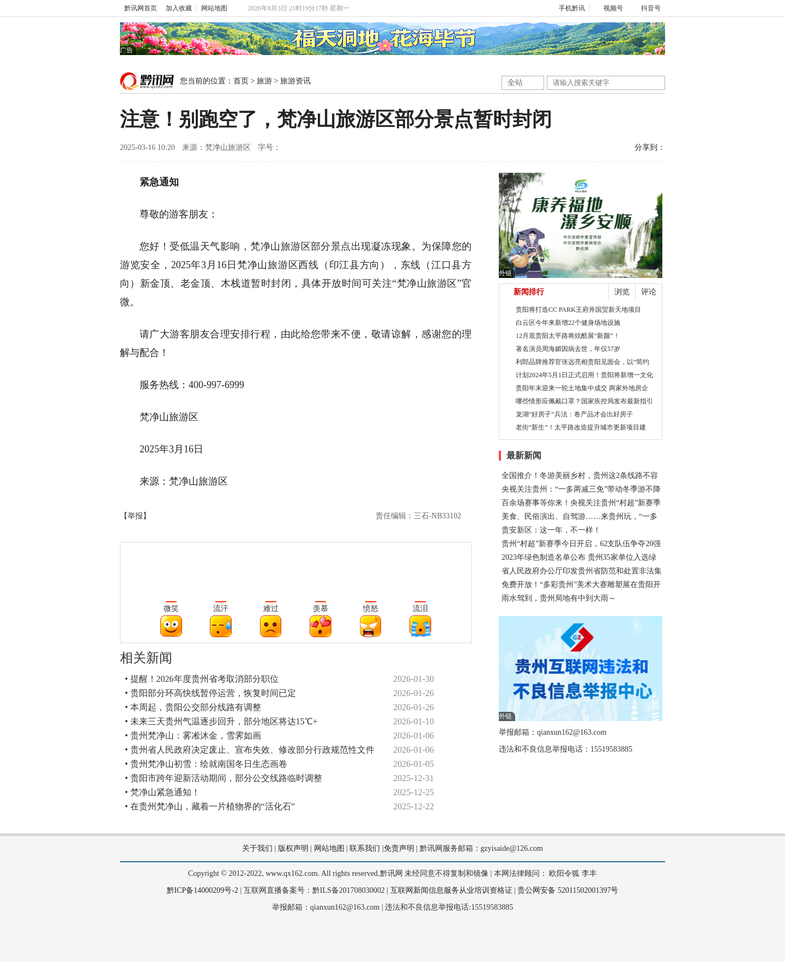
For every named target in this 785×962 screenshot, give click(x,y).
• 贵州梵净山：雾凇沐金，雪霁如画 (193, 735)
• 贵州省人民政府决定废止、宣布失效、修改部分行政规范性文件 (250, 749)
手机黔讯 (568, 8)
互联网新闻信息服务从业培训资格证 (451, 890)
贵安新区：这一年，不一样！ (551, 530)
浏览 (622, 292)
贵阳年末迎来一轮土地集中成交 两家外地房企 (582, 388)
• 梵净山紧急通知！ (162, 792)
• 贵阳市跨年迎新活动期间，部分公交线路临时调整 (223, 778)
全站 (515, 82)
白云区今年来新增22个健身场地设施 (568, 322)
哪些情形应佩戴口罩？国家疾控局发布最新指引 (584, 401)
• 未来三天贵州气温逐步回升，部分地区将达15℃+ (221, 721)
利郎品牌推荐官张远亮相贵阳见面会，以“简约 (582, 362)
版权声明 (293, 848)
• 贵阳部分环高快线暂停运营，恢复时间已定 (210, 693)
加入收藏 (179, 8)
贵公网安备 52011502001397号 (567, 890)
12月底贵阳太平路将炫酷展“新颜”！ (568, 336)
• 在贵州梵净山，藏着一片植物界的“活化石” (210, 806)
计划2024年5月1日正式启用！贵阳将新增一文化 (584, 375)
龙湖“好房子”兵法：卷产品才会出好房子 (574, 414)
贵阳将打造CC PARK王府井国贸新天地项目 (578, 309)
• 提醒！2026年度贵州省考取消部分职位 (202, 678)
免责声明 (399, 848)
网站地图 (214, 8)
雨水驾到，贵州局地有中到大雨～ (559, 598)
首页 (241, 81)
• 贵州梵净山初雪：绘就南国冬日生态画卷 (206, 764)
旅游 (264, 81)
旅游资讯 (295, 81)
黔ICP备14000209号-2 (202, 890)
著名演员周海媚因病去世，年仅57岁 (568, 349)
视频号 (608, 8)
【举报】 (135, 516)
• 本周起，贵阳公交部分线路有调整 (193, 707)
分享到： (650, 147)
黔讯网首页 (140, 8)
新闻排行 (529, 292)
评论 (648, 292)
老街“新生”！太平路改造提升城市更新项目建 (581, 427)
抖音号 (646, 8)
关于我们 (257, 848)
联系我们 (364, 848)
